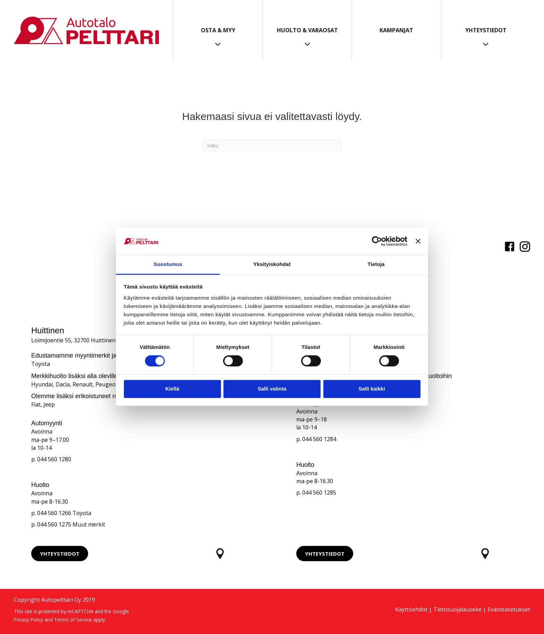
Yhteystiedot (486, 30)
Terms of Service (73, 619)
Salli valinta (272, 389)
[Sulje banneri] (418, 241)
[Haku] (272, 145)
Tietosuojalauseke (457, 609)
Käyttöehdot (411, 609)
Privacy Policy (28, 619)
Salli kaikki (371, 389)
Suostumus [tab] (168, 264)
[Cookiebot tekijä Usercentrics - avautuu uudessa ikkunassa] (377, 241)
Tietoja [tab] (376, 264)
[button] (59, 553)
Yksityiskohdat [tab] (271, 264)
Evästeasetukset (508, 609)
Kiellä (172, 389)
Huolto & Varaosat (307, 30)
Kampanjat (396, 30)
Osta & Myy (218, 30)
